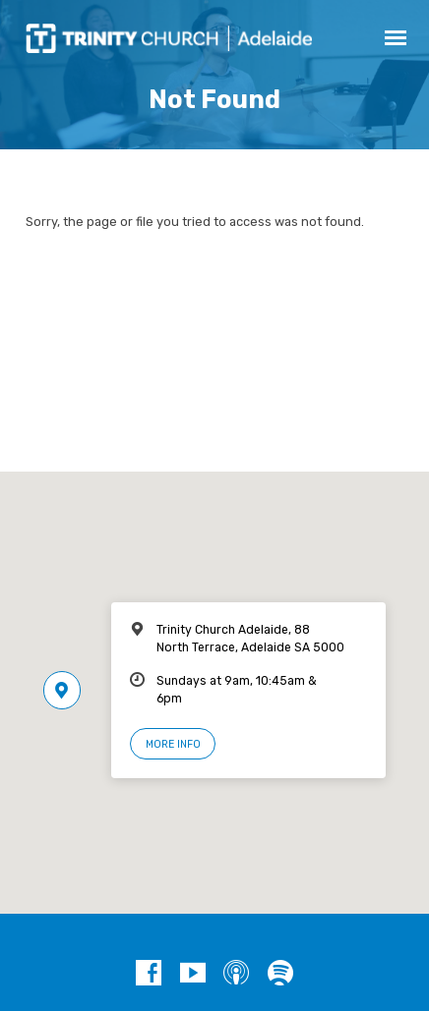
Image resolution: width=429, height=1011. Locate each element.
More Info (173, 744)
